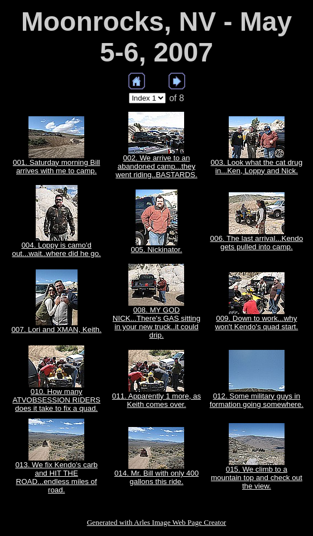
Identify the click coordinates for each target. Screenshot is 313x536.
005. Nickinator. (156, 249)
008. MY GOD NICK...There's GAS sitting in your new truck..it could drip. (156, 322)
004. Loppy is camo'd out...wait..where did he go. (56, 249)
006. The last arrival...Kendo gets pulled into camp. (256, 242)
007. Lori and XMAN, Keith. (56, 329)
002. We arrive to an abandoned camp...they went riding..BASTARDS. (156, 166)
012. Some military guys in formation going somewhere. (257, 400)
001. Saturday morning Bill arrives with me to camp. (56, 166)
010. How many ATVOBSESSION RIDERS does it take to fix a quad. (56, 399)
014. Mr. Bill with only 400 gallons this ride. (156, 477)
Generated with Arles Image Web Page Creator (157, 522)
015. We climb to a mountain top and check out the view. (256, 477)
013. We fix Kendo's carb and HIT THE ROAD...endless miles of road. (56, 477)
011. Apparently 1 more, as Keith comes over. (156, 400)
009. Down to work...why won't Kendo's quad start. (256, 322)
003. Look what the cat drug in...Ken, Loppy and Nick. (257, 166)
